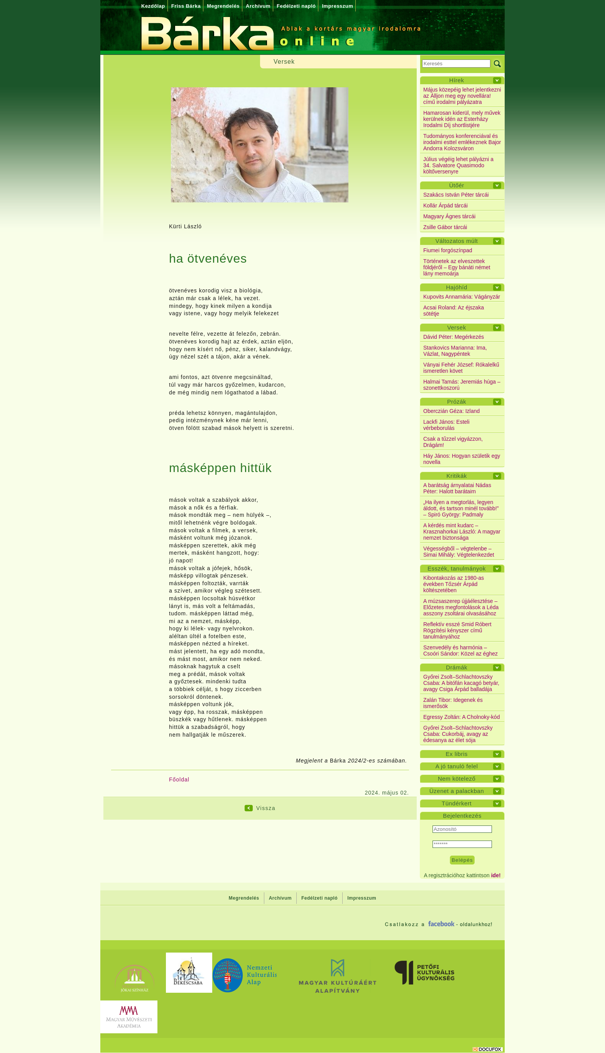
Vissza (265, 808)
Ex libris (457, 754)
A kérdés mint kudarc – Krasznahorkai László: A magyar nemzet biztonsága (461, 531)
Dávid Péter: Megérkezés (453, 337)
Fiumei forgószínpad (447, 250)
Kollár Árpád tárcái (445, 205)
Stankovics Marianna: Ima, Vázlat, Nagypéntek (455, 351)
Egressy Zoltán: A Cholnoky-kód (461, 717)
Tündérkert (457, 803)
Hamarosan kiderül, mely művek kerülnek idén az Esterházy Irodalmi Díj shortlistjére (461, 119)
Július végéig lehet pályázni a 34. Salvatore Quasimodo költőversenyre (458, 165)
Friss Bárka (186, 6)
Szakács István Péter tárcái (456, 195)
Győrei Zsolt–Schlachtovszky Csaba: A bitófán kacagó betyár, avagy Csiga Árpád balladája (461, 683)
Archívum (258, 6)
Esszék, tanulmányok (457, 568)
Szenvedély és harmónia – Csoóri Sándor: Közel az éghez (460, 650)
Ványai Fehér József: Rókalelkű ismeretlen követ (461, 368)
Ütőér (456, 185)
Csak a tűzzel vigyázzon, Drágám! (453, 442)
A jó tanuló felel (456, 766)
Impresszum (337, 6)
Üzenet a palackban (456, 791)
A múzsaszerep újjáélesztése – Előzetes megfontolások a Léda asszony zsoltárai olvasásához (461, 607)
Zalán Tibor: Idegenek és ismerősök (453, 703)
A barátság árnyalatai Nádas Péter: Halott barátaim (457, 488)
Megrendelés (223, 6)
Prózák (456, 401)
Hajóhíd (456, 287)
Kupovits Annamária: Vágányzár (461, 297)
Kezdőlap (153, 6)
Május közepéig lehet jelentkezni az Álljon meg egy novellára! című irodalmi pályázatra (462, 96)
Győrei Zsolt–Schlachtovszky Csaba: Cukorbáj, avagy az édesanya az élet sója (458, 734)
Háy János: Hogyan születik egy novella (461, 459)
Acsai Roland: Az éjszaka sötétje (453, 310)
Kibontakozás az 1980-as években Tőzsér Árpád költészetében (453, 584)
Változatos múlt (456, 241)
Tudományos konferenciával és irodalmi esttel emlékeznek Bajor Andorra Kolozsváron (462, 142)
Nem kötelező (457, 778)
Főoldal (179, 779)
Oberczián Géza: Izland (451, 411)
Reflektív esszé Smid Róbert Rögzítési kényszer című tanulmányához (457, 630)
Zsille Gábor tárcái (445, 227)
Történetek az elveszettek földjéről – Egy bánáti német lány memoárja (456, 267)
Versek (456, 327)
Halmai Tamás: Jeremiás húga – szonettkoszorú (461, 385)
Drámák (457, 667)
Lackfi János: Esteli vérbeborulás (446, 425)
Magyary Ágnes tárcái (449, 216)
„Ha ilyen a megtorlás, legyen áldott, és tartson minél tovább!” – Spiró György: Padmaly (461, 508)
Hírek (456, 80)
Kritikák (456, 475)
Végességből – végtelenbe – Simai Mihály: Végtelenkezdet (458, 551)
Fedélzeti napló (296, 6)
